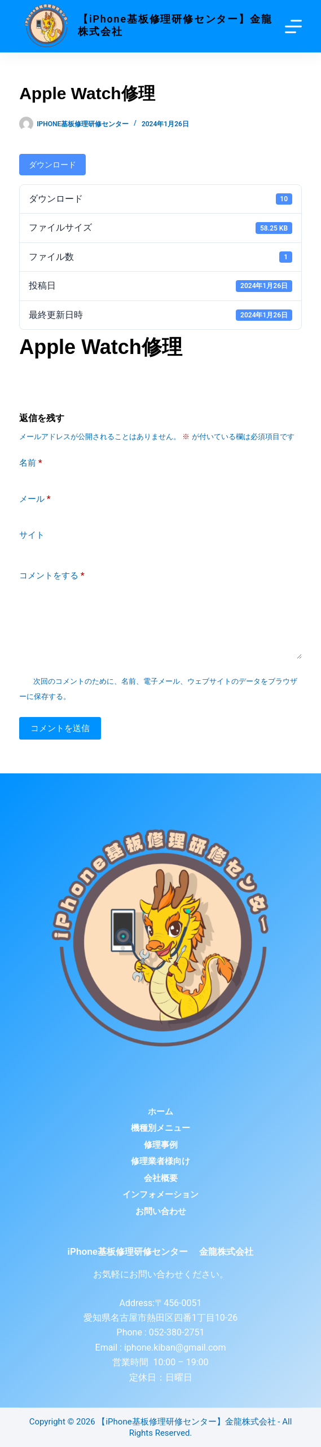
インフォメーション (160, 1194)
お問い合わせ (160, 1211)
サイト (32, 535)
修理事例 (161, 1145)
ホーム (160, 1112)
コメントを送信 (60, 728)
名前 (30, 463)
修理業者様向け (160, 1161)
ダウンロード (52, 164)
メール (35, 499)
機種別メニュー (160, 1128)
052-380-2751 (176, 1332)
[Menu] (293, 26)
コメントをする (52, 576)
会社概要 (161, 1178)
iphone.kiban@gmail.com (175, 1347)
